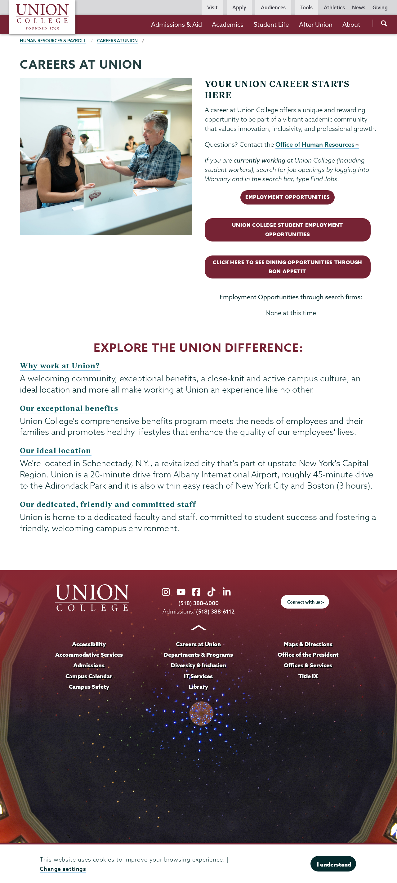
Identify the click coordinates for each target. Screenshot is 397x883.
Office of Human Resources (317, 144)
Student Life (271, 24)
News (358, 7)
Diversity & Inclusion (198, 666)
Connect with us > (306, 603)
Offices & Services (307, 666)
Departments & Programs (198, 655)
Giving (380, 7)
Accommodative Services (89, 655)
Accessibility (89, 645)
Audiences (273, 7)
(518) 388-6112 (215, 612)
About (351, 24)
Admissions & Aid (176, 24)
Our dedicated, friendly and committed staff (109, 505)
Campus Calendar (89, 676)
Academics (227, 24)
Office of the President (308, 655)
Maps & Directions (308, 645)
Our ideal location (56, 452)
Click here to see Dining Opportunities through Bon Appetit (287, 268)
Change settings (63, 868)
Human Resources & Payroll (54, 41)
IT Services (198, 676)
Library (198, 687)
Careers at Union (120, 41)
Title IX (308, 676)
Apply (239, 7)
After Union (315, 24)
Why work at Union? (60, 367)
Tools (306, 7)
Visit (212, 7)
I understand (334, 864)
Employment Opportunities (287, 197)
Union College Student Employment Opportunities (287, 230)
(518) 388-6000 (198, 604)
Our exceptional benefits (69, 409)
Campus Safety (89, 687)
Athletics (334, 7)
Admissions (89, 666)
